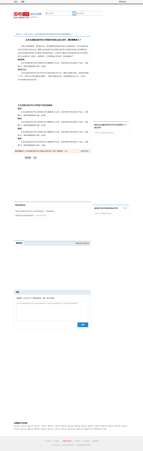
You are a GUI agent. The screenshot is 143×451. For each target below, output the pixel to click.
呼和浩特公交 (98, 429)
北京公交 (17, 426)
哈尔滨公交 (71, 429)
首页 (15, 2)
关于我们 (48, 441)
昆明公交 (44, 429)
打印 (35, 158)
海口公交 (23, 429)
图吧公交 (19, 34)
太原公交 (57, 426)
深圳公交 (50, 426)
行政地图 (95, 441)
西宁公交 (64, 429)
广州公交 (44, 426)
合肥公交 (97, 426)
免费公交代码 (67, 441)
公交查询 (108, 13)
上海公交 (23, 426)
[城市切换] (33, 17)
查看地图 (28, 158)
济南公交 (77, 426)
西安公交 (50, 429)
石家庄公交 (79, 429)
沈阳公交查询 (28, 34)
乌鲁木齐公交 (88, 429)
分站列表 (77, 441)
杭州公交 (91, 426)
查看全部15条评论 (82, 243)
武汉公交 (124, 426)
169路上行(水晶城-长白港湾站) (104, 133)
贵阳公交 (37, 429)
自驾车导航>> (85, 151)
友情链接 (86, 441)
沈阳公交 (64, 426)
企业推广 (57, 441)
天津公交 (37, 426)
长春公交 (70, 426)
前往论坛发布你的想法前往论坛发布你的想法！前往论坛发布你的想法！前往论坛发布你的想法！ (52, 311)
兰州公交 (57, 429)
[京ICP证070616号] (68, 445)
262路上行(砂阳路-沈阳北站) (103, 213)
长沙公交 (17, 429)
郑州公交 (118, 426)
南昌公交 (111, 426)
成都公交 (30, 429)
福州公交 (104, 426)
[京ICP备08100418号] (83, 445)
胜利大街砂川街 (41, 215)
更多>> (125, 124)
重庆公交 (30, 426)
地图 (22, 2)
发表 (83, 325)
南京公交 (84, 426)
